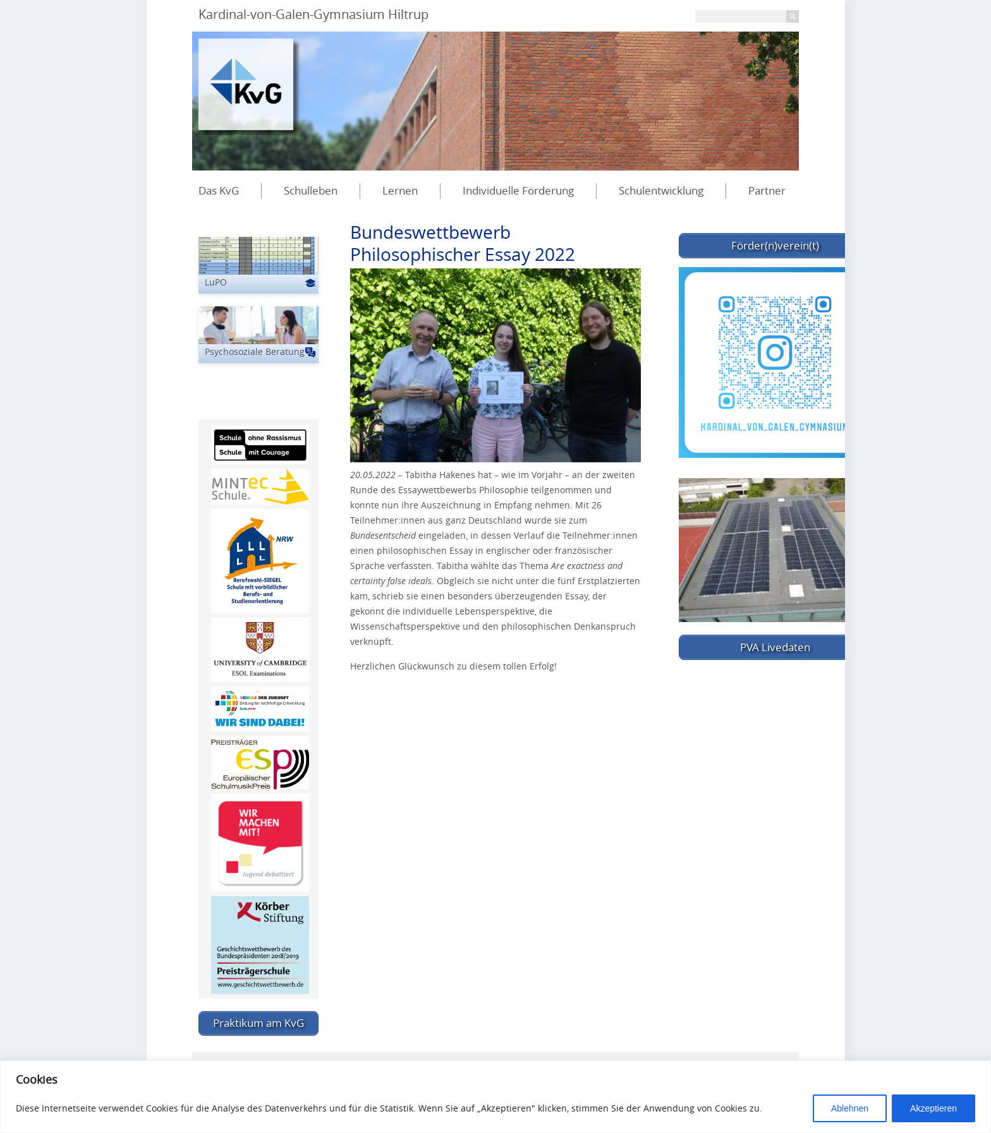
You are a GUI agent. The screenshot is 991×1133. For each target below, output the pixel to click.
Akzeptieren (933, 1108)
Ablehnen (849, 1108)
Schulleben (310, 190)
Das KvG (218, 190)
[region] (495, 1096)
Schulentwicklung (661, 190)
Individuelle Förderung (518, 190)
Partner (767, 190)
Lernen (400, 190)
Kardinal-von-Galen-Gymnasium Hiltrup (313, 14)
